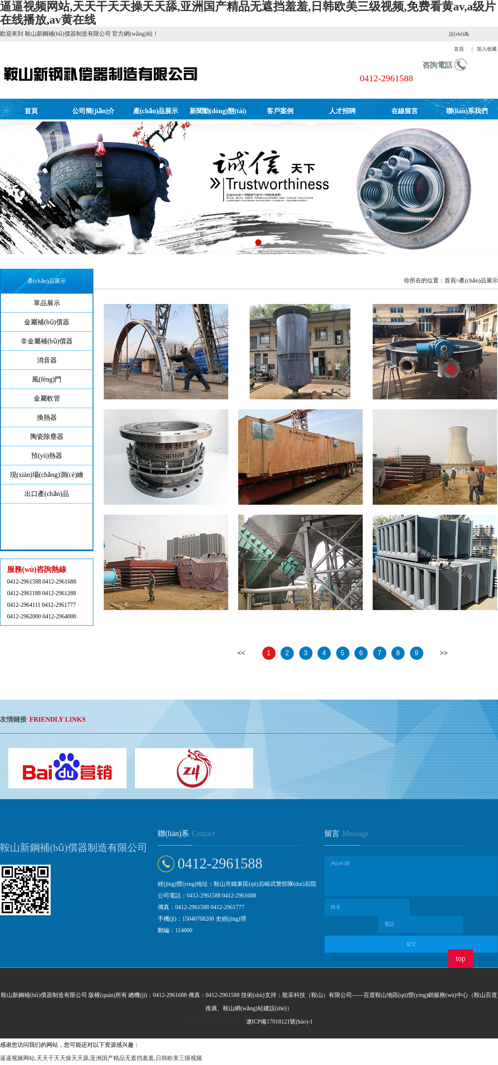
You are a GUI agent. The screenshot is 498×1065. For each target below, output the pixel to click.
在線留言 (404, 110)
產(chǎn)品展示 (155, 110)
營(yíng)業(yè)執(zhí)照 (214, 1022)
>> (444, 653)
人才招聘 (342, 110)
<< (241, 653)
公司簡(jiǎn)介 (93, 110)
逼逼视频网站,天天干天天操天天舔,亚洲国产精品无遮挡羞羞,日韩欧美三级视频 (101, 1058)
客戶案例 (280, 110)
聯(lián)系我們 (467, 110)
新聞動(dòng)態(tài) (218, 110)
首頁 (31, 110)
